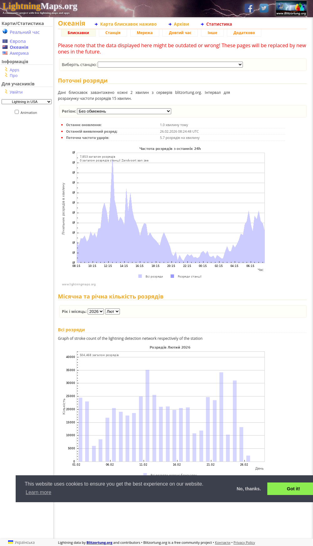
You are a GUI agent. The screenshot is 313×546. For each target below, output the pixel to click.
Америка (19, 53)
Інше (212, 32)
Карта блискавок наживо (128, 24)
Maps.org (40, 6)
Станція (113, 32)
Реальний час (25, 32)
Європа (18, 41)
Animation (30, 112)
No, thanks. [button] (249, 488)
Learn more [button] (38, 492)
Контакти (222, 542)
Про (14, 75)
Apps (14, 70)
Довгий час (180, 32)
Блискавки (78, 32)
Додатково (244, 32)
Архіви (181, 24)
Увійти (16, 92)
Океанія (19, 47)
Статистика (219, 24)
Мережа (145, 32)
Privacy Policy (244, 542)
